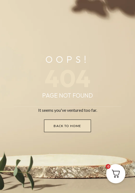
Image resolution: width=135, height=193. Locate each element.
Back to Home (67, 126)
